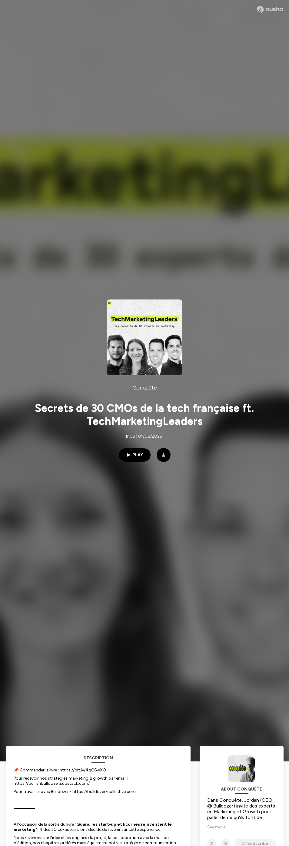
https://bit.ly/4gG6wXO (83, 770)
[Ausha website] (270, 9)
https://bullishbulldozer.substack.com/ (52, 783)
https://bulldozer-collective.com (104, 791)
